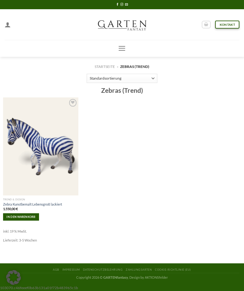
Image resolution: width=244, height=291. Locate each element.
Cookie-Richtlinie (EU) (173, 269)
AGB (56, 269)
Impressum (71, 269)
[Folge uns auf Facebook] (117, 4)
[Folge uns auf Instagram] (121, 4)
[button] (13, 277)
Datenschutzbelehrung (103, 269)
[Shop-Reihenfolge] (122, 78)
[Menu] (122, 48)
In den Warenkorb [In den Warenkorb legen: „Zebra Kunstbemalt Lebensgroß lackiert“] (20, 216)
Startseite (105, 66)
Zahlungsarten (139, 269)
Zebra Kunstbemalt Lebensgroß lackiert (32, 204)
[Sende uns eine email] (126, 4)
